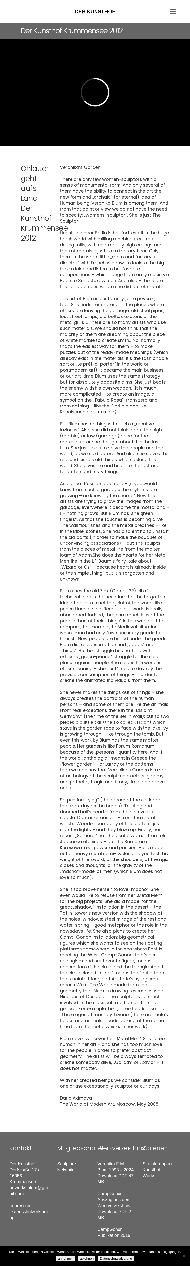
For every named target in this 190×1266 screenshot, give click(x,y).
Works (149, 1175)
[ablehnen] (183, 1255)
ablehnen (87, 1258)
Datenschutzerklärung (116, 1258)
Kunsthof (151, 1169)
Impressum (20, 1205)
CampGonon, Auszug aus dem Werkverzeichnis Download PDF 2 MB (114, 1205)
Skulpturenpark (158, 1163)
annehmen (65, 1258)
